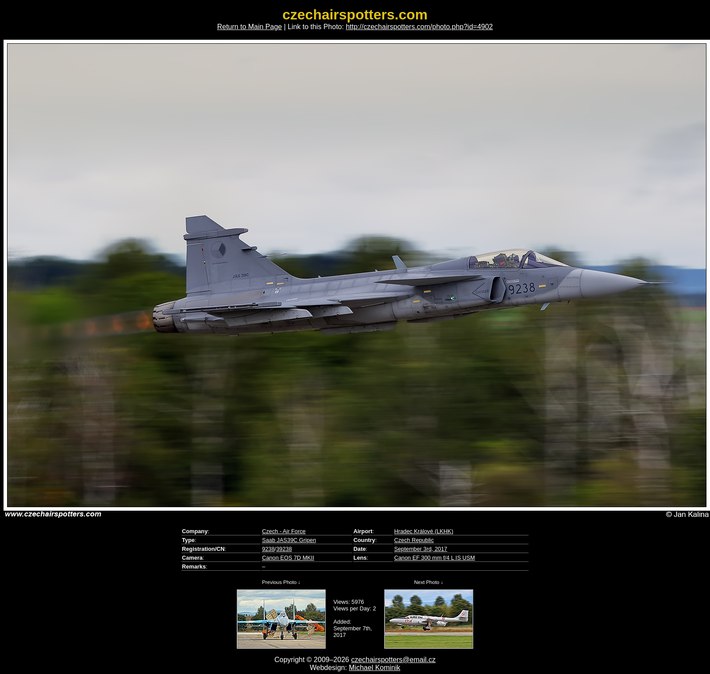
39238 (284, 549)
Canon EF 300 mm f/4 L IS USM (434, 557)
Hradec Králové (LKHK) (423, 531)
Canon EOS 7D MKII (288, 557)
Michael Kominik (374, 667)
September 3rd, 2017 (420, 549)
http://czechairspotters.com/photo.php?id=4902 (419, 26)
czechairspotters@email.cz (393, 659)
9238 (268, 549)
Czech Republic (414, 540)
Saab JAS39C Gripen (289, 540)
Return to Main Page (249, 26)
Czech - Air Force (284, 531)
